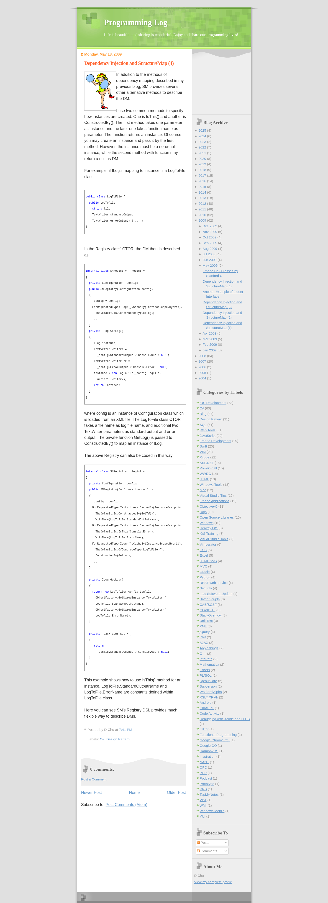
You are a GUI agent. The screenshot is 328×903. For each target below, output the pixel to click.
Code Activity (209, 713)
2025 (202, 130)
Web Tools (207, 430)
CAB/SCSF (208, 604)
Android (206, 702)
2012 (202, 203)
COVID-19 (207, 610)
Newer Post (91, 792)
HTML (204, 479)
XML (203, 626)
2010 (202, 215)
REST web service (214, 583)
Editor (204, 729)
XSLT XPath (209, 697)
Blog (203, 414)
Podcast (206, 778)
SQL (203, 425)
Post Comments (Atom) (126, 804)
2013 (202, 198)
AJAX (204, 643)
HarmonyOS (209, 751)
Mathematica (209, 664)
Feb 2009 (209, 344)
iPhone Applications (215, 501)
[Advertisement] (222, 82)
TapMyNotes (209, 794)
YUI (202, 816)
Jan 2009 (209, 350)
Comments (207, 851)
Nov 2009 (209, 232)
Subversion (208, 686)
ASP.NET (207, 463)
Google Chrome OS (215, 740)
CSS (203, 550)
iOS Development (213, 403)
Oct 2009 (209, 237)
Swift (203, 446)
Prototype (207, 784)
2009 (202, 220)
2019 (202, 164)
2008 (202, 356)
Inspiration (207, 756)
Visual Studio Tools (214, 539)
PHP (203, 773)
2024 (202, 136)
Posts (203, 842)
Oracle (205, 572)
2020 (202, 159)
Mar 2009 (209, 339)
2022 (202, 147)
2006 (202, 367)
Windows (207, 523)
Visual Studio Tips (213, 495)
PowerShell (208, 468)
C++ (203, 653)
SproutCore (208, 681)
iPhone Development (215, 441)
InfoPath (206, 659)
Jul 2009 (208, 254)
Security (206, 588)
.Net (203, 637)
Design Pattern (118, 739)
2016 (202, 181)
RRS (203, 789)
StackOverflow (211, 615)
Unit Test (206, 621)
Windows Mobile (212, 811)
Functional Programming (218, 735)
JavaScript (208, 435)
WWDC (205, 474)
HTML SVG (208, 561)
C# (102, 739)
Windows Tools (211, 484)
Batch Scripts (210, 599)
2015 (202, 187)
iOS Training (209, 533)
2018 (202, 170)
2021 (202, 153)
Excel (204, 555)
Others (205, 670)
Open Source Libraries (217, 517)
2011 (202, 209)
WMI (203, 805)
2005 (202, 373)
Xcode (204, 457)
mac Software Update (216, 594)
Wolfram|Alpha (211, 692)
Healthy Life (209, 528)
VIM (203, 452)
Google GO (208, 745)
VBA (203, 800)
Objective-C (209, 506)
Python (205, 577)
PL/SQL (206, 675)
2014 (202, 192)
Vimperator (208, 544)
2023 (202, 142)
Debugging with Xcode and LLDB (225, 719)
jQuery (205, 632)
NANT (204, 762)
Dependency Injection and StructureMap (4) (129, 63)
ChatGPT (207, 708)
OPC (203, 767)
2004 (202, 378)
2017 (202, 175)
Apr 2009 (209, 333)
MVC (203, 566)
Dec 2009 (209, 226)
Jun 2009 (209, 260)
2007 (202, 361)
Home (134, 792)
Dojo (203, 512)
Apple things (209, 648)
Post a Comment (93, 779)
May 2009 (210, 265)
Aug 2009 (209, 249)
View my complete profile (213, 882)
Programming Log (135, 22)
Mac (203, 490)
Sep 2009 (209, 243)
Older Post (176, 792)
